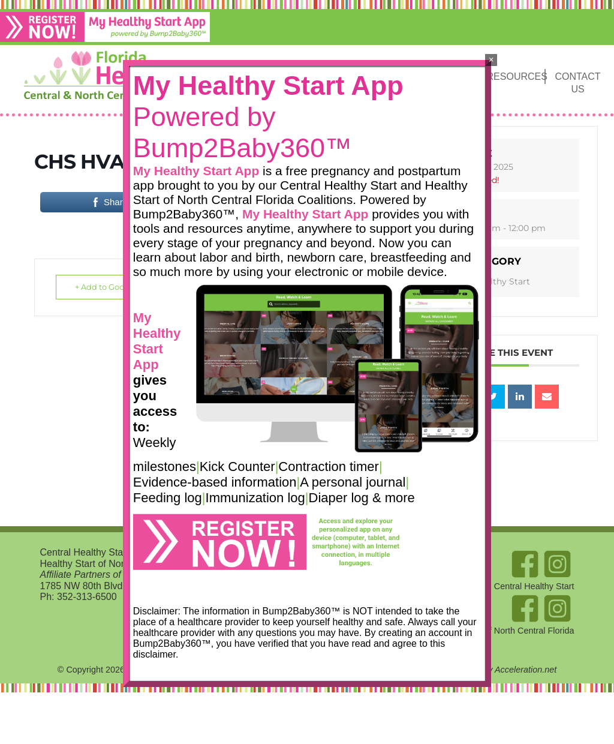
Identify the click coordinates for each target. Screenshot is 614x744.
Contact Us (577, 82)
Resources (515, 76)
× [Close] (491, 60)
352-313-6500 (87, 597)
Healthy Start (498, 281)
